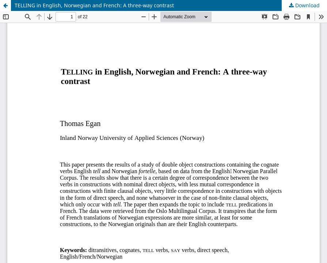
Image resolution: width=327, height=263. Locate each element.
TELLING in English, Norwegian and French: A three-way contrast (94, 5)
